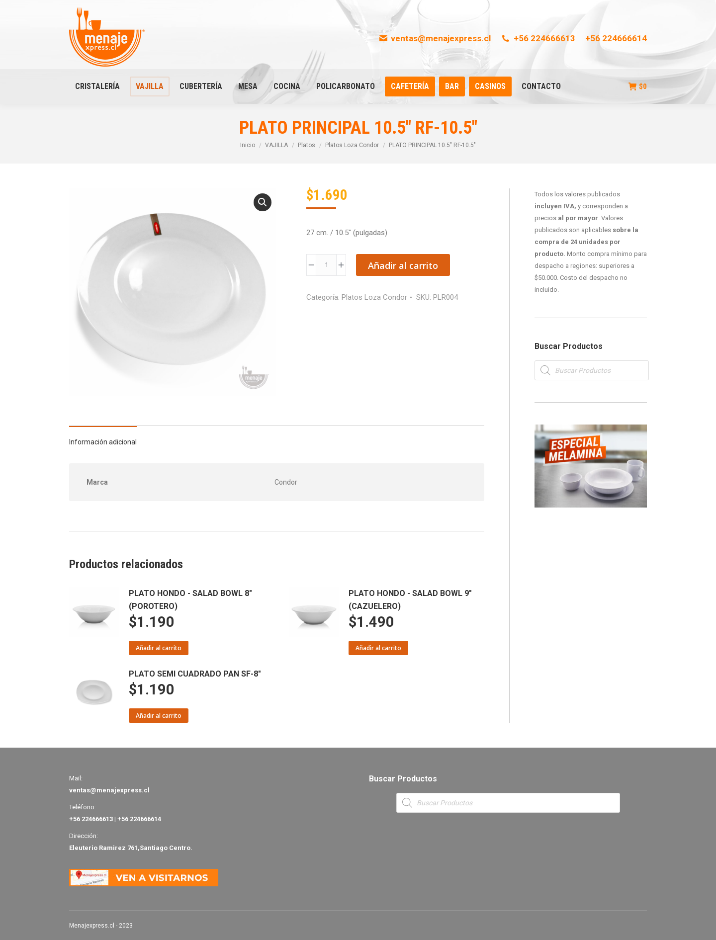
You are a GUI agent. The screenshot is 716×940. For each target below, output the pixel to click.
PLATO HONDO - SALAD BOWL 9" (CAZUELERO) (410, 600)
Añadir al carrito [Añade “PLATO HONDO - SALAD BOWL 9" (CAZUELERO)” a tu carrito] (378, 648)
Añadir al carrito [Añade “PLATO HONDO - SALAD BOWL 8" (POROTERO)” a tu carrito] (158, 648)
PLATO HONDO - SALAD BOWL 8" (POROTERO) (190, 600)
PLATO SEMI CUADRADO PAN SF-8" (195, 674)
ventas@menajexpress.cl (434, 38)
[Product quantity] (326, 265)
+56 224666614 (616, 38)
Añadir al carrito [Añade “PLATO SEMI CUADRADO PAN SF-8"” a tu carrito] (158, 715)
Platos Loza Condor (374, 297)
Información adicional (103, 442)
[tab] (103, 437)
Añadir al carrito (403, 265)
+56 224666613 (538, 38)
